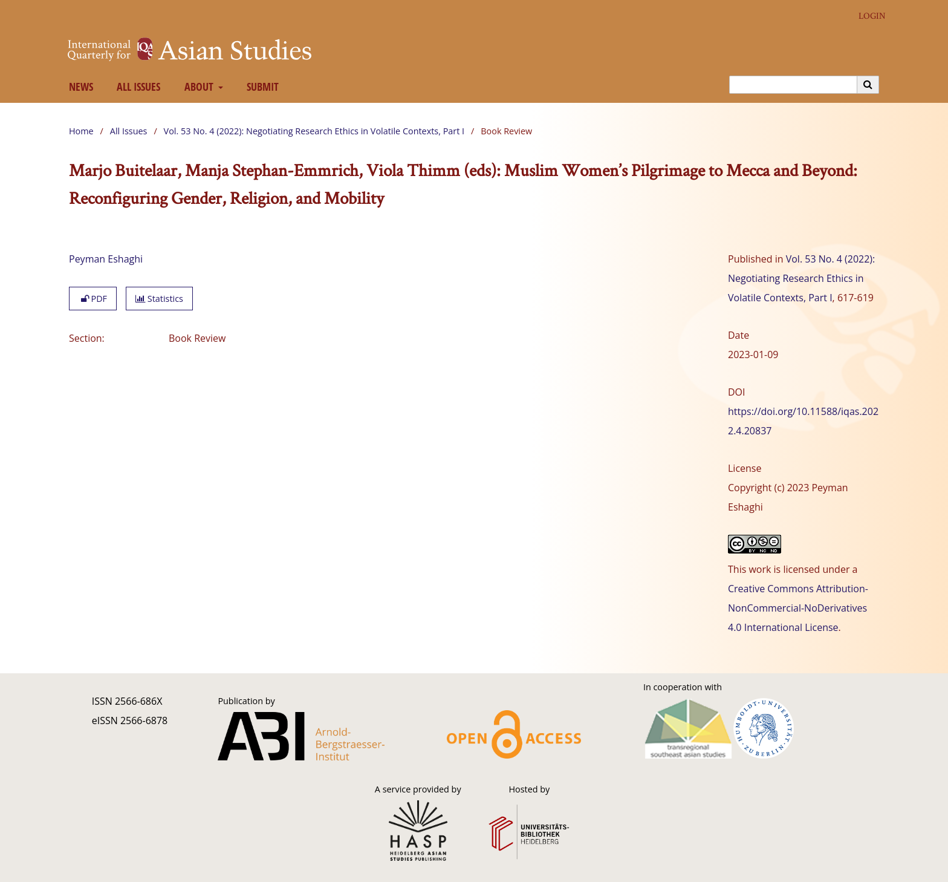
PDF (93, 298)
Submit (260, 86)
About (197, 86)
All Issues (136, 86)
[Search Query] (793, 85)
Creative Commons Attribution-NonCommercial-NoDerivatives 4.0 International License (798, 608)
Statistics (159, 298)
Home (81, 131)
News (78, 86)
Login (867, 16)
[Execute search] (868, 85)
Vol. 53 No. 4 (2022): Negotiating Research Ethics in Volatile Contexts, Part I (314, 131)
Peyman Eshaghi (106, 259)
